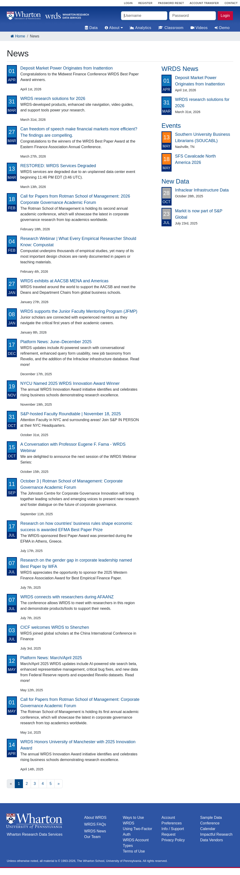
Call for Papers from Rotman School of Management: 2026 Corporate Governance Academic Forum (75, 199)
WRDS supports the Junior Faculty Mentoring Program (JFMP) (78, 311)
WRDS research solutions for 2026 (52, 98)
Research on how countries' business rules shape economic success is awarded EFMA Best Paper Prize (76, 526)
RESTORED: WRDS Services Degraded (58, 165)
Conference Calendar (210, 826)
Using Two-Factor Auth (137, 831)
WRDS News (95, 831)
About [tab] (114, 28)
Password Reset (171, 3)
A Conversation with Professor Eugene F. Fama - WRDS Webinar (73, 447)
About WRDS (95, 818)
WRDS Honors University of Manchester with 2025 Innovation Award (77, 744)
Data (91, 28)
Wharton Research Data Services (34, 834)
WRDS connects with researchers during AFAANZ (67, 597)
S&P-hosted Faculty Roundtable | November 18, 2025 (70, 414)
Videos (199, 28)
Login (225, 16)
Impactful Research (216, 834)
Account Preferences (171, 820)
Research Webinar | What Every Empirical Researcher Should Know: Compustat (78, 241)
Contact (231, 3)
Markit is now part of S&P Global (198, 214)
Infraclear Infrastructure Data (202, 190)
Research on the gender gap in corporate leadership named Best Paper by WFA (76, 563)
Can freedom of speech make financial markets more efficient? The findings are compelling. (78, 132)
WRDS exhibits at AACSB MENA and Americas (64, 281)
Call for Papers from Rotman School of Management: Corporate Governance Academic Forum (79, 702)
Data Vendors (211, 840)
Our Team (92, 837)
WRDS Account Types (136, 843)
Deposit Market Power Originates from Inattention (66, 68)
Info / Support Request (172, 831)
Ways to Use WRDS (133, 820)
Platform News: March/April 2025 (51, 657)
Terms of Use (134, 851)
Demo (222, 28)
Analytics (140, 28)
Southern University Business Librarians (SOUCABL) (202, 137)
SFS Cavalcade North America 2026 (195, 159)
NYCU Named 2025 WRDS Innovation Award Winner (70, 383)
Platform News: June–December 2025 (56, 341)
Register (145, 3)
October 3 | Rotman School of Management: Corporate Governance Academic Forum (71, 484)
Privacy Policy (173, 840)
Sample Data (211, 818)
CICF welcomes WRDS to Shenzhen (54, 627)
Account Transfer (204, 3)
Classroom (170, 28)
